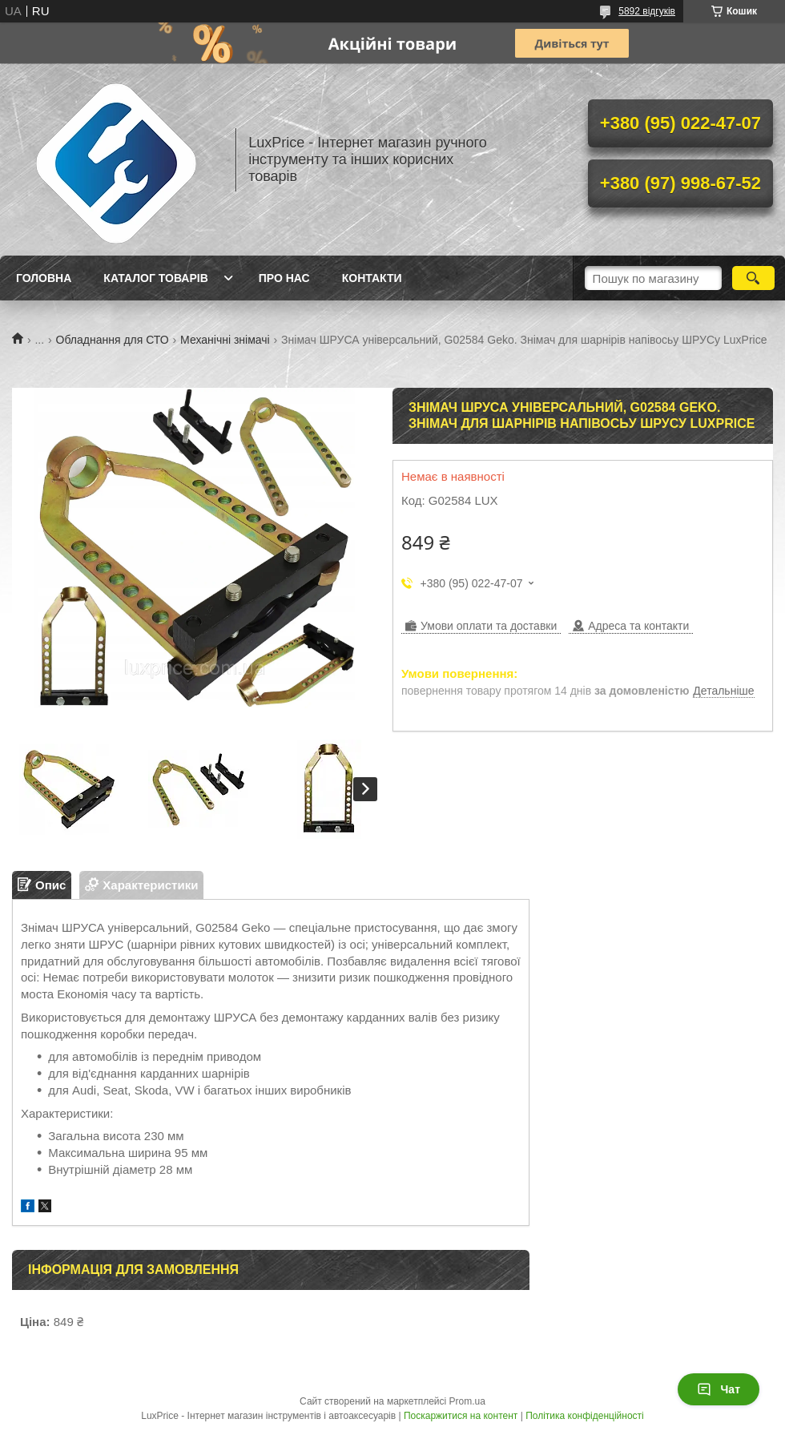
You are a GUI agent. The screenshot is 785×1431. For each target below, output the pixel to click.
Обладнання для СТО (112, 339)
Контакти (372, 278)
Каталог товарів (155, 278)
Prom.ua (467, 1401)
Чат (718, 1389)
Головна (43, 278)
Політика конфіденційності (584, 1415)
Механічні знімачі (225, 339)
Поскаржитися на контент (460, 1415)
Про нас (284, 278)
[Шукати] (753, 278)
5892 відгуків (646, 11)
